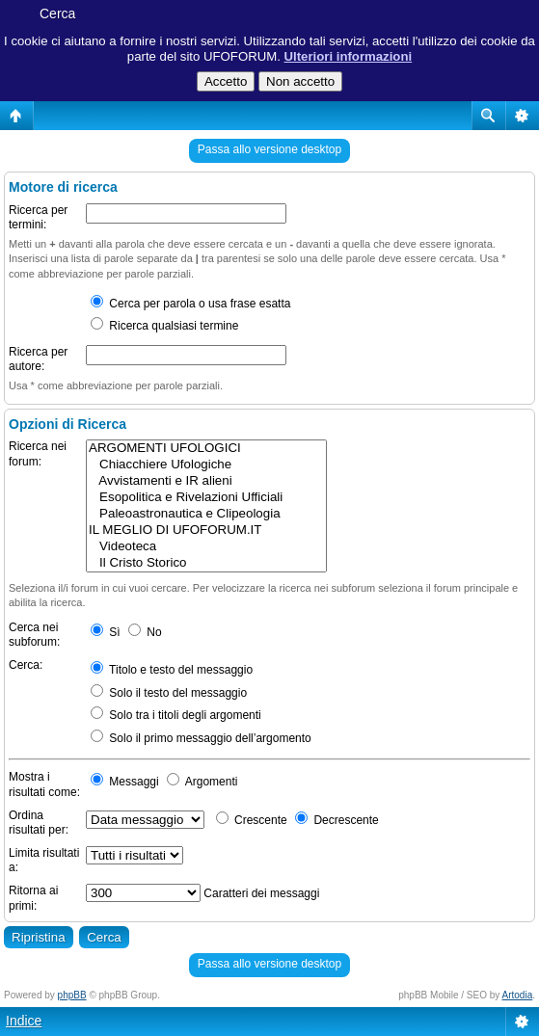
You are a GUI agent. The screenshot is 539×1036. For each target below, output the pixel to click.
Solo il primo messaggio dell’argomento (201, 738)
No (145, 632)
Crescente (251, 820)
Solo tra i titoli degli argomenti (176, 715)
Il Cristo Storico (206, 563)
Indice (23, 1020)
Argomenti (202, 781)
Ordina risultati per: (38, 823)
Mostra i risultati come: (44, 784)
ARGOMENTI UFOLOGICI (206, 448)
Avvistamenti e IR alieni (206, 481)
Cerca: (25, 665)
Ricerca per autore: (38, 359)
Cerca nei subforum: (34, 635)
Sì (106, 632)
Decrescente (337, 820)
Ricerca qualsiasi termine (164, 325)
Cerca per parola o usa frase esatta (190, 303)
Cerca (57, 13)
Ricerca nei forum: (38, 453)
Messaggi (125, 781)
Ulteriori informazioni (348, 56)
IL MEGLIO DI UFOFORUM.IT (206, 530)
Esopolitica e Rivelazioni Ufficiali (206, 498)
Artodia (517, 995)
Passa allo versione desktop (269, 149)
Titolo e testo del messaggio (172, 670)
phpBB (72, 995)
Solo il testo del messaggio (169, 693)
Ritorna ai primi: (33, 898)
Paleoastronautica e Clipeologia (206, 514)
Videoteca (206, 547)
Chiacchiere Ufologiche (206, 465)
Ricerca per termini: (38, 217)
